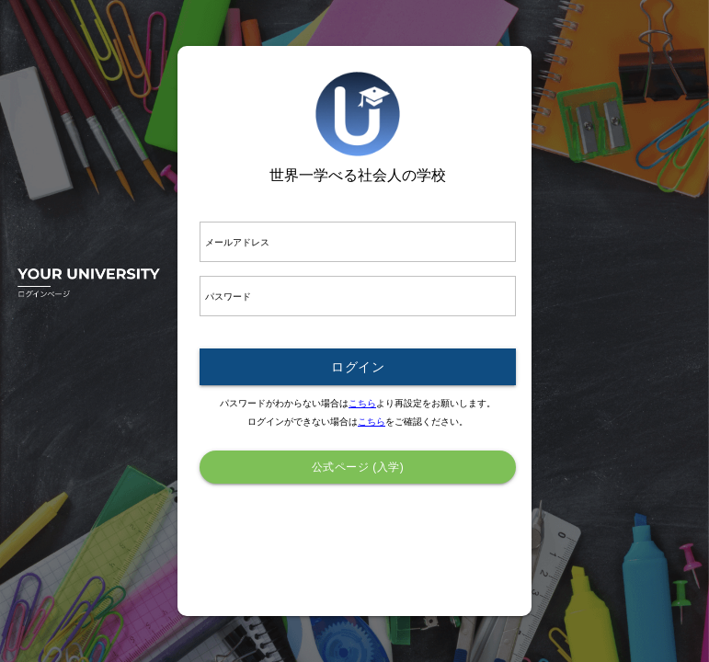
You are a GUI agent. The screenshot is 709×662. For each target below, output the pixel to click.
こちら (362, 403)
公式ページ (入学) (358, 467)
